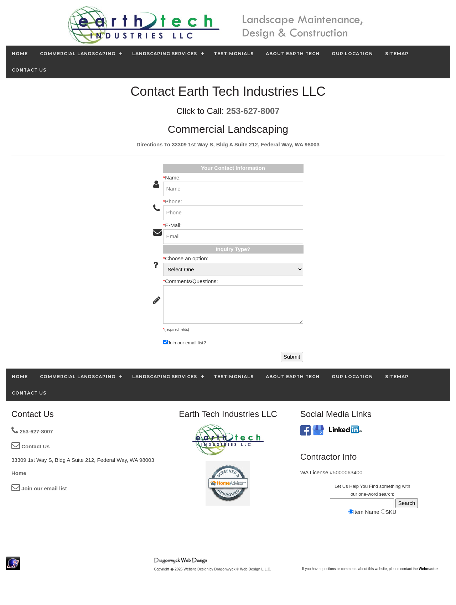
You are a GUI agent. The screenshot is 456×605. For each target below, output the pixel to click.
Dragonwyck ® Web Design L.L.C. (242, 569)
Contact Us (30, 446)
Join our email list (39, 488)
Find (373, 486)
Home (18, 473)
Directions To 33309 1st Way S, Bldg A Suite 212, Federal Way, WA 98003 (228, 144)
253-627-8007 (252, 111)
